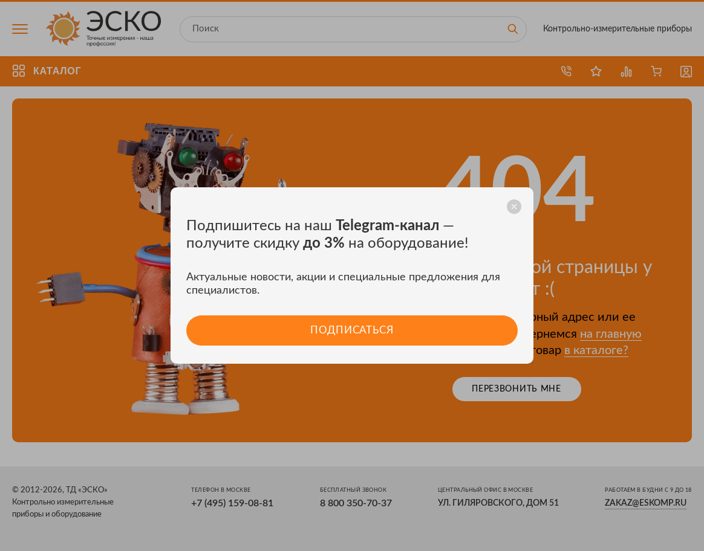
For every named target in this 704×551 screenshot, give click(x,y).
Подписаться (351, 330)
